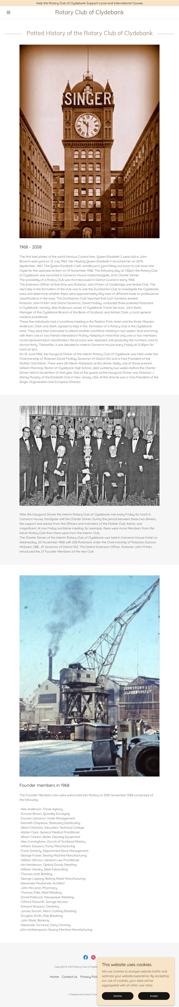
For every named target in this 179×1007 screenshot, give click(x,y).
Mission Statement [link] (116, 977)
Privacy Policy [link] (90, 977)
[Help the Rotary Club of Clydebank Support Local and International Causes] (89, 3)
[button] (17, 12)
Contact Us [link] (69, 977)
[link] (89, 13)
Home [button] (54, 977)
